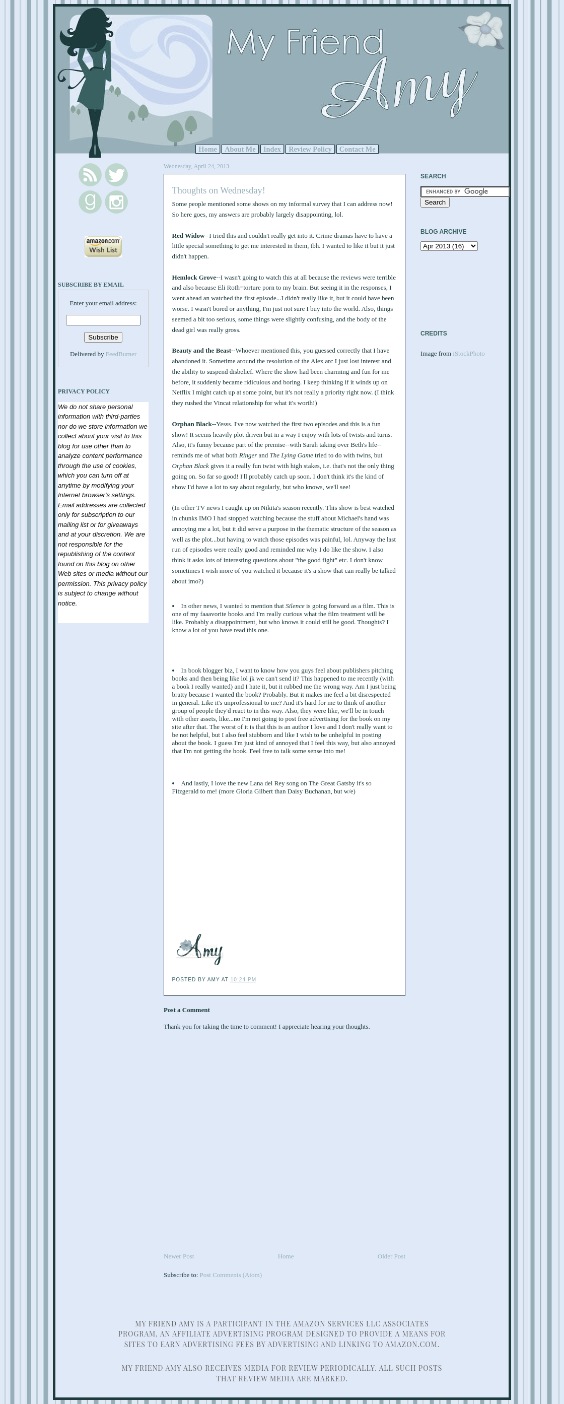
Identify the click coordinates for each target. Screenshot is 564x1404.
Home (207, 149)
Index (272, 149)
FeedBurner (121, 354)
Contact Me (357, 149)
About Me (240, 149)
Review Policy (310, 149)
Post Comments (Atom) (231, 1275)
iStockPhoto (469, 353)
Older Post (391, 1256)
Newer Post (179, 1256)
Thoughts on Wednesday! (218, 190)
